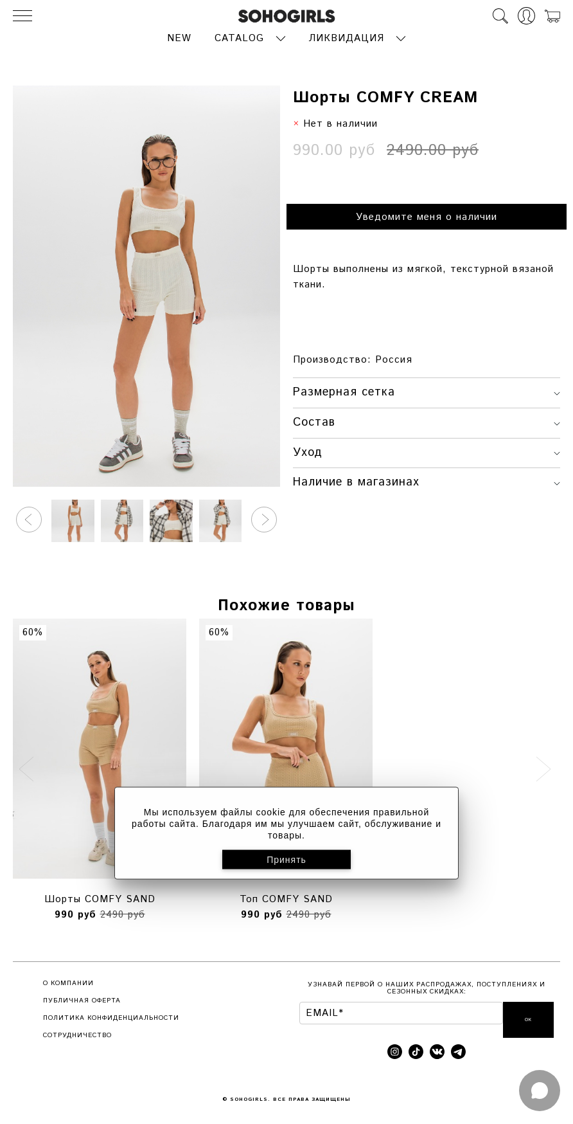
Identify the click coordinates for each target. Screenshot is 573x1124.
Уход (426, 450)
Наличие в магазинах (426, 481)
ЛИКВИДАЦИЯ (346, 37)
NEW (179, 37)
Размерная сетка (426, 391)
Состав (426, 421)
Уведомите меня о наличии (426, 215)
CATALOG (239, 37)
